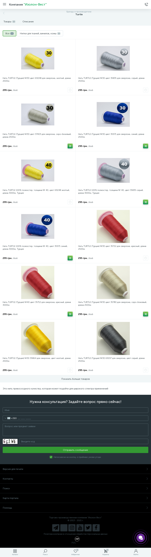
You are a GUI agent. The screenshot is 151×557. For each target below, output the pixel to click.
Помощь (75, 507)
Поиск (75, 488)
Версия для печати (75, 469)
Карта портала (75, 498)
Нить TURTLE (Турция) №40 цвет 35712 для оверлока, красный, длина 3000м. (37, 303)
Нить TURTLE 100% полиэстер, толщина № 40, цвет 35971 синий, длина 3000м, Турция (35, 247)
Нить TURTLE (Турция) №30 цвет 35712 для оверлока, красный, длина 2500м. (112, 247)
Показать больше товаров (75, 378)
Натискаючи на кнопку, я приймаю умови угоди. (77, 457)
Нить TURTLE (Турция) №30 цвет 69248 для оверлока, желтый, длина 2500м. (37, 79)
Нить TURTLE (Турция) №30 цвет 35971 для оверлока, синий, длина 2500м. (111, 135)
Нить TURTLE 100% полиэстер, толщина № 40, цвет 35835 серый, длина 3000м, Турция (110, 191)
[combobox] (10, 418)
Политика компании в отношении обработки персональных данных (75, 534)
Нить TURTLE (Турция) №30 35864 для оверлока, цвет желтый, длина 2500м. (37, 359)
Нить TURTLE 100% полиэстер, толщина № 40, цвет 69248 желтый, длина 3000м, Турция (36, 191)
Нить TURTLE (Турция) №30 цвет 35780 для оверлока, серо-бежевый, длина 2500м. (112, 303)
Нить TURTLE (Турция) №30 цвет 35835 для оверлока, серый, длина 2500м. (111, 79)
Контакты (75, 478)
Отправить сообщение (75, 450)
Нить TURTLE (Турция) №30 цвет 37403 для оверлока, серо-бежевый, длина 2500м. (37, 135)
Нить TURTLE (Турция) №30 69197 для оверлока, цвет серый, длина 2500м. (111, 359)
